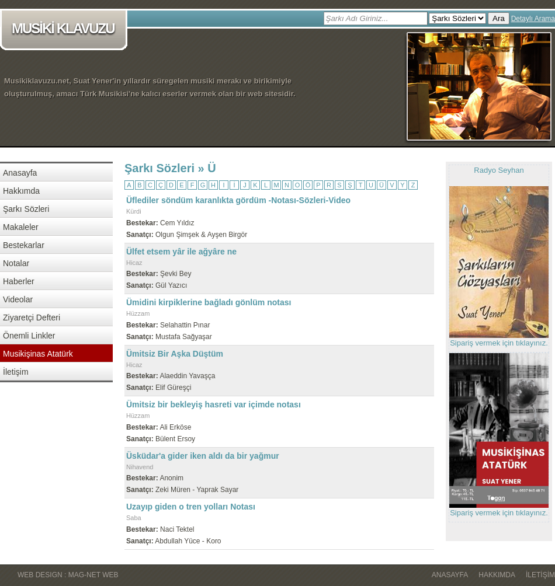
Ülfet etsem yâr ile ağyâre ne (181, 251)
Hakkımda (21, 191)
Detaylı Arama (533, 19)
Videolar (18, 299)
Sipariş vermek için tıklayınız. (499, 343)
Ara (498, 18)
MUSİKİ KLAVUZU (66, 29)
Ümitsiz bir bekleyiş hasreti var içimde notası (213, 404)
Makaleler (21, 227)
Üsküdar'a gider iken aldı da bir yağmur (202, 456)
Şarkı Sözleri (26, 209)
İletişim (16, 371)
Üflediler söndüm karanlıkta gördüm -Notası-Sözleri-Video (238, 200)
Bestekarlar (23, 245)
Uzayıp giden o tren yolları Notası (190, 506)
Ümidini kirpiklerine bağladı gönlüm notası (208, 302)
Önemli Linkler (29, 335)
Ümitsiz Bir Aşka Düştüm (174, 353)
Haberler (18, 281)
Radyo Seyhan (498, 170)
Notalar (16, 263)
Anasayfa (20, 172)
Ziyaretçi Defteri (31, 317)
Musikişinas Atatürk (38, 353)
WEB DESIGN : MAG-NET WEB (68, 575)
